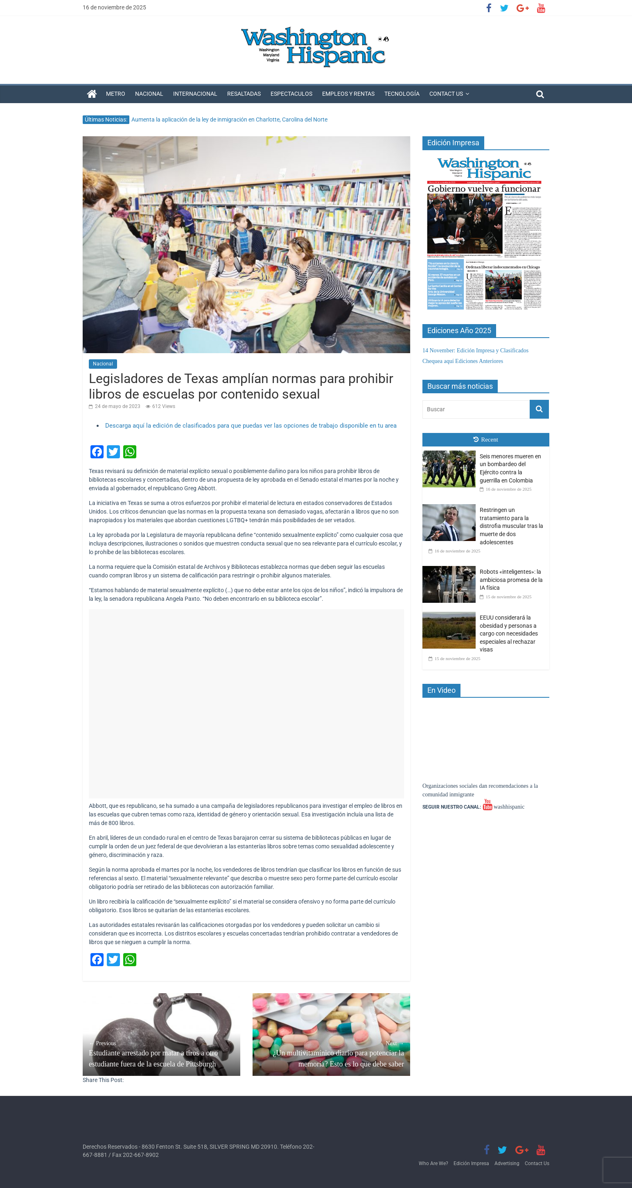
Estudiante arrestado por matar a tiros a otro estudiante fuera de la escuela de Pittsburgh (161, 1053)
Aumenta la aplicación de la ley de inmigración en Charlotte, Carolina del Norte (229, 119)
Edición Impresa (471, 1163)
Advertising (506, 1163)
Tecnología (402, 93)
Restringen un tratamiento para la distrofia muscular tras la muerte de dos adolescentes (511, 526)
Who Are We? (433, 1163)
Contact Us (446, 93)
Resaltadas (244, 93)
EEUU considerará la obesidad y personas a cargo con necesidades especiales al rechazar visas (509, 633)
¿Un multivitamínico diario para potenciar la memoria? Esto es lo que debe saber (331, 1053)
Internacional (195, 93)
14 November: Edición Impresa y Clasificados (475, 350)
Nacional (149, 93)
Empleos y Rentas (348, 93)
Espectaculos (291, 93)
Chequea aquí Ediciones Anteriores (462, 361)
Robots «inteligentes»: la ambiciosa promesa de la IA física (511, 579)
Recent (486, 439)
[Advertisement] (246, 703)
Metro (115, 93)
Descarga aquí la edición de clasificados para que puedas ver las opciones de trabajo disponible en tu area (251, 425)
